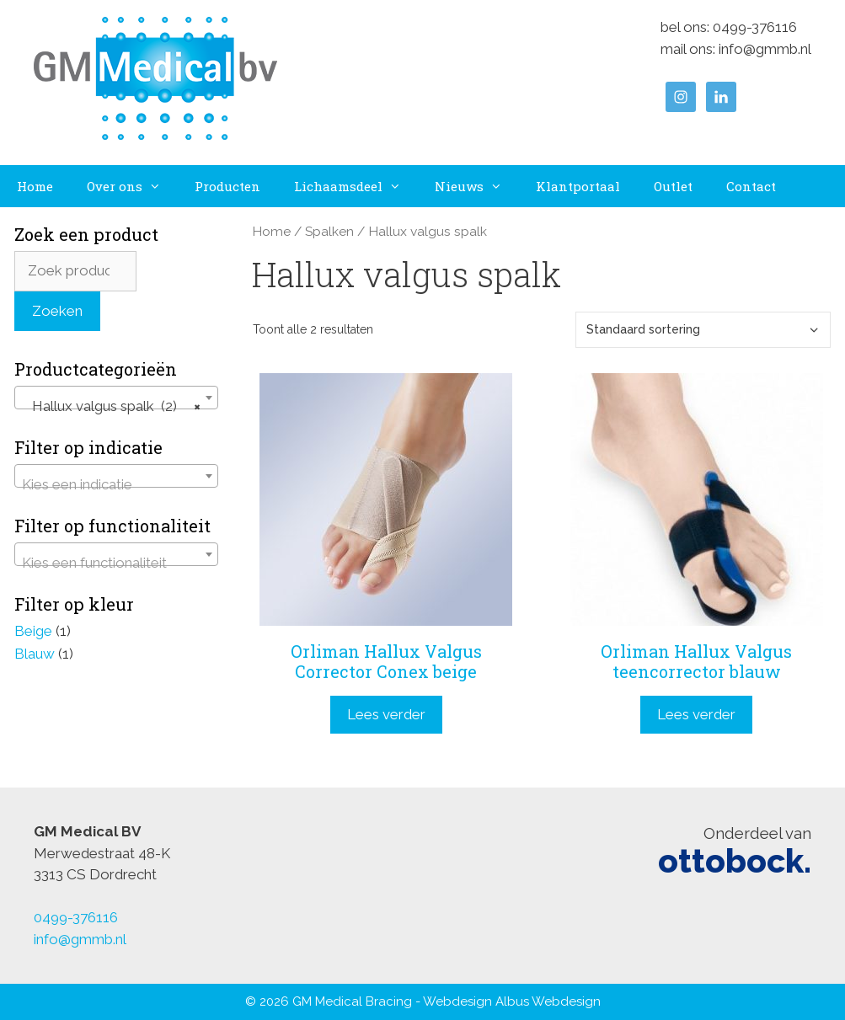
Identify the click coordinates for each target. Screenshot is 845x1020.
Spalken (329, 231)
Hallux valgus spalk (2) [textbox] (111, 406)
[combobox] (116, 397)
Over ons (132, 186)
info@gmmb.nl (765, 48)
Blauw (34, 653)
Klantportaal (578, 186)
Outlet (673, 186)
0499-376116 (755, 27)
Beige (33, 630)
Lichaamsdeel (356, 186)
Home (35, 186)
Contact (751, 186)
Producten (227, 186)
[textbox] (116, 484)
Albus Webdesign (548, 1001)
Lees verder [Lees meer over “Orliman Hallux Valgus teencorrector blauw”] (696, 714)
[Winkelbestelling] (703, 330)
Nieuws (477, 186)
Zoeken (57, 310)
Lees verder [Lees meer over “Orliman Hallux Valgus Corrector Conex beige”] (386, 714)
